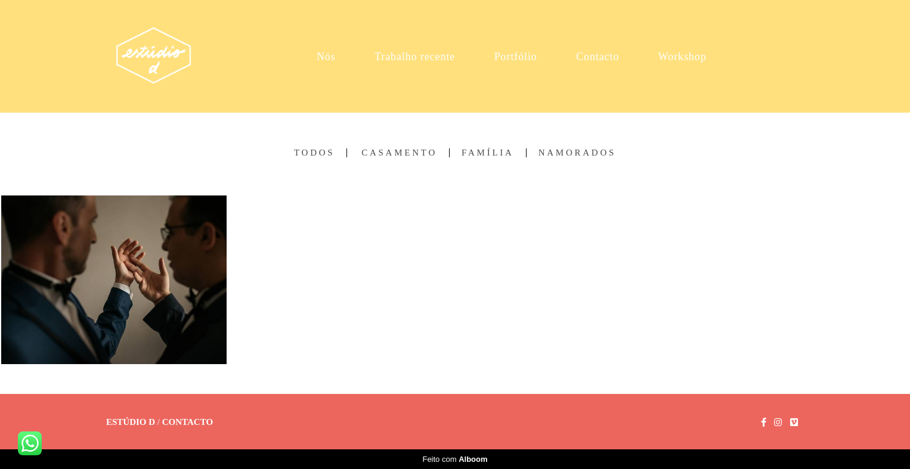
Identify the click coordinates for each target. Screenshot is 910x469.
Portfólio (515, 57)
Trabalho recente (414, 57)
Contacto (597, 57)
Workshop (682, 57)
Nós (326, 57)
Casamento (399, 152)
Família (488, 152)
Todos (314, 152)
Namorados (577, 152)
